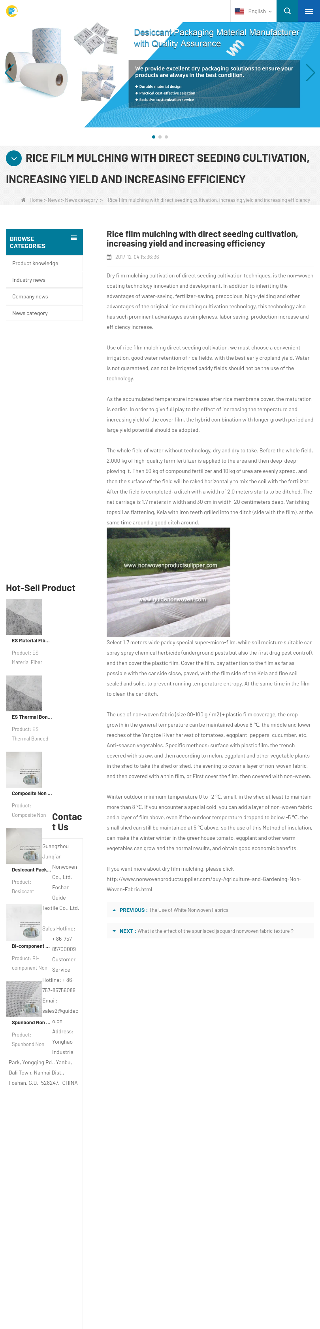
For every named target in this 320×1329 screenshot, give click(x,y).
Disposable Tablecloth (48, 1177)
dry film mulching (182, 868)
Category (47, 1138)
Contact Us (40, 1075)
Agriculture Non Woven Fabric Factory (104, 1298)
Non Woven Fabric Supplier (248, 1288)
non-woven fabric (153, 714)
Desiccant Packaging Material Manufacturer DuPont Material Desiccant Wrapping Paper (32, 625)
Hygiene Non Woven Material (57, 1208)
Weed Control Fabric (46, 1197)
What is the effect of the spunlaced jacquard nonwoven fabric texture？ (216, 931)
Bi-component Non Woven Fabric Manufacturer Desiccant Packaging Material (32, 701)
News (54, 200)
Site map (36, 1106)
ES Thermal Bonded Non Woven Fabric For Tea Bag (32, 472)
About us (38, 1042)
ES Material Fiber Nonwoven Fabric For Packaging (32, 396)
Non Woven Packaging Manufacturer (217, 1298)
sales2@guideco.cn (201, 1109)
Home (32, 200)
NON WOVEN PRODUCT (53, 1249)
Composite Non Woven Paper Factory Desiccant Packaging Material (32, 548)
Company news (30, 296)
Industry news (28, 279)
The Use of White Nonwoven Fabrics (188, 910)
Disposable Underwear (49, 1187)
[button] (153, 137)
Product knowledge (35, 263)
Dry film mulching (127, 275)
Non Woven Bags (42, 1239)
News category (81, 200)
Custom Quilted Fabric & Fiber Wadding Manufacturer (126, 1288)
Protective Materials (45, 1156)
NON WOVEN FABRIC (49, 1259)
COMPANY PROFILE (49, 1060)
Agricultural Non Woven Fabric (58, 1167)
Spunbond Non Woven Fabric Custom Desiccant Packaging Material (32, 778)
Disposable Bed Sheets (50, 1228)
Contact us (191, 1042)
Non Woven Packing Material (56, 1218)
